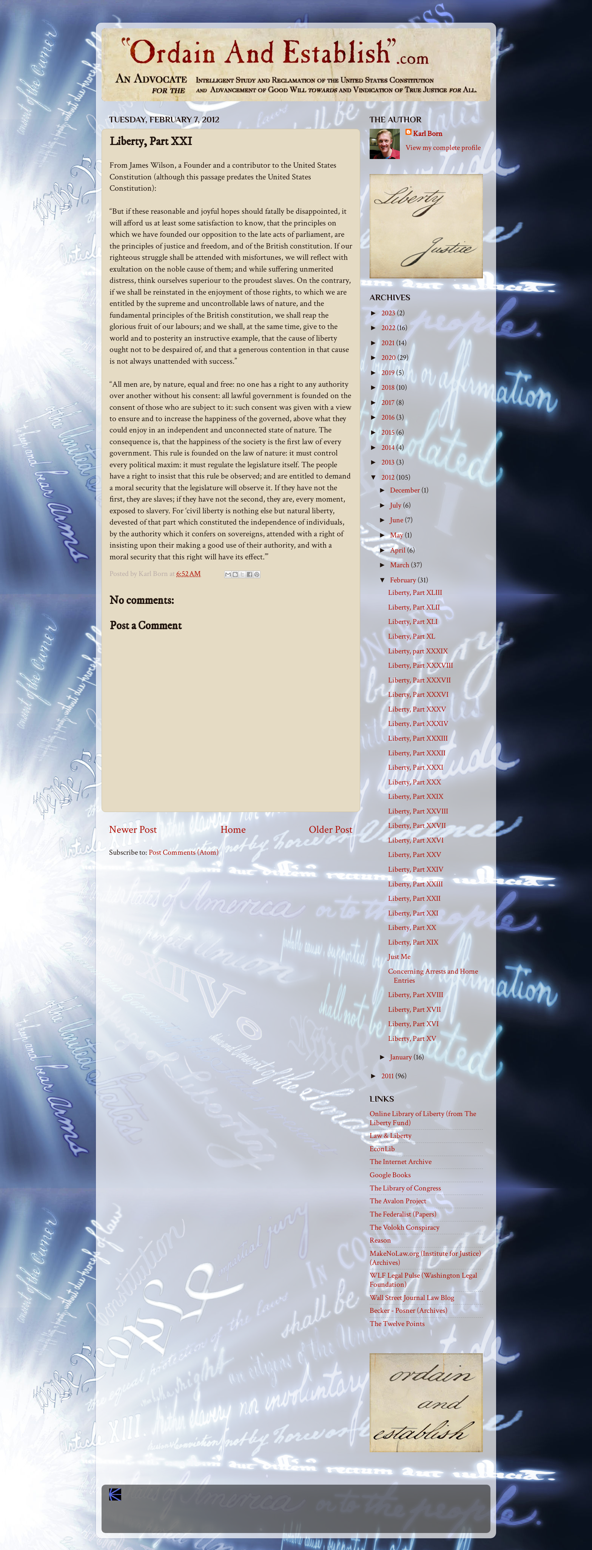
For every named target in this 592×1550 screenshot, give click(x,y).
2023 (389, 313)
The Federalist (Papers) (403, 1214)
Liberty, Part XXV (414, 855)
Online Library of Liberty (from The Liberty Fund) (423, 1118)
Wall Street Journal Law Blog (412, 1298)
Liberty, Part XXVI (416, 840)
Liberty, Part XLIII (415, 592)
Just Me (399, 957)
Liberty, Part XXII (414, 898)
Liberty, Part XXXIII (418, 738)
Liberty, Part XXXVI (418, 694)
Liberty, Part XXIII (415, 884)
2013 (388, 462)
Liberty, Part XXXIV (418, 724)
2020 (389, 358)
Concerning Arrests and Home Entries (433, 975)
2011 (388, 1076)
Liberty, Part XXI (413, 913)
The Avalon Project (398, 1201)
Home (233, 830)
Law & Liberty (391, 1136)
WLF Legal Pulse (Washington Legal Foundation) (423, 1280)
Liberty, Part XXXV (417, 709)
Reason (380, 1240)
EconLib (382, 1149)
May (397, 535)
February (404, 580)
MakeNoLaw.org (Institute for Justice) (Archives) (425, 1258)
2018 (388, 387)
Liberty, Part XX (412, 927)
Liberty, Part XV (412, 1039)
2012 (388, 477)
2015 (388, 432)
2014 (388, 447)
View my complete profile (443, 148)
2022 (389, 328)
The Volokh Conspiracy (404, 1227)
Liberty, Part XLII (414, 607)
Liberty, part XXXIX (418, 651)
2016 (388, 417)
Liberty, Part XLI (413, 622)
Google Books (390, 1175)
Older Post (331, 830)
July (396, 505)
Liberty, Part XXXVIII (420, 665)
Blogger (312, 1520)
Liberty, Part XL (411, 636)
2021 (388, 343)
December (405, 490)
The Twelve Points (397, 1324)
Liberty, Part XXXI (415, 767)
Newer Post (133, 830)
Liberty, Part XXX (414, 782)
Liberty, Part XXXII (417, 753)
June (397, 520)
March (400, 565)
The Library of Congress (405, 1188)
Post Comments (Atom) (184, 852)
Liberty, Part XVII (414, 1009)
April (398, 550)
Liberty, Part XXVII (417, 826)
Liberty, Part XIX (413, 942)
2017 (388, 403)
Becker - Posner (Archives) (408, 1310)
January (401, 1057)
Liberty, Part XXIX (415, 796)
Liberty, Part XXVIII (418, 811)
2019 (388, 373)
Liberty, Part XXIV (416, 869)
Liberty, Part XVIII (415, 995)
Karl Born (427, 134)
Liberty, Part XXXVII (419, 680)
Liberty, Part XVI (413, 1024)
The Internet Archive (401, 1162)
